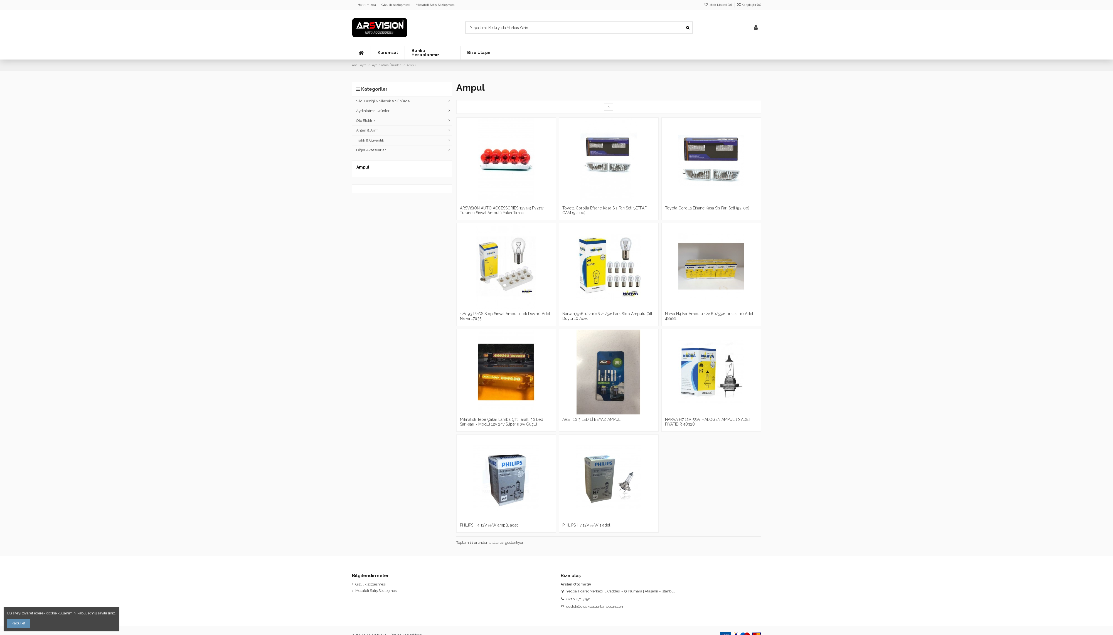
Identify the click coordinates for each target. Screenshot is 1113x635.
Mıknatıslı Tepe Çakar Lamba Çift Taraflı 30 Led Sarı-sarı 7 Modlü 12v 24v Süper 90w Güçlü (501, 421)
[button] (388, 53)
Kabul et (18, 623)
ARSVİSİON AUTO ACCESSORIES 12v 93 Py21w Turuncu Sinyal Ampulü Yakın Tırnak (501, 210)
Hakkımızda (367, 5)
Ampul (362, 167)
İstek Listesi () (719, 5)
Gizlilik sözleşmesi (396, 5)
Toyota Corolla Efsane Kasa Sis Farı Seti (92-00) (707, 208)
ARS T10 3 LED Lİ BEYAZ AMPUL (591, 419)
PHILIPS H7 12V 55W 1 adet (586, 525)
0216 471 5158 (578, 599)
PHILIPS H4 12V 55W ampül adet (489, 525)
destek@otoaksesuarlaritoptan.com (595, 606)
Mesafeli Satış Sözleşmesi (435, 5)
